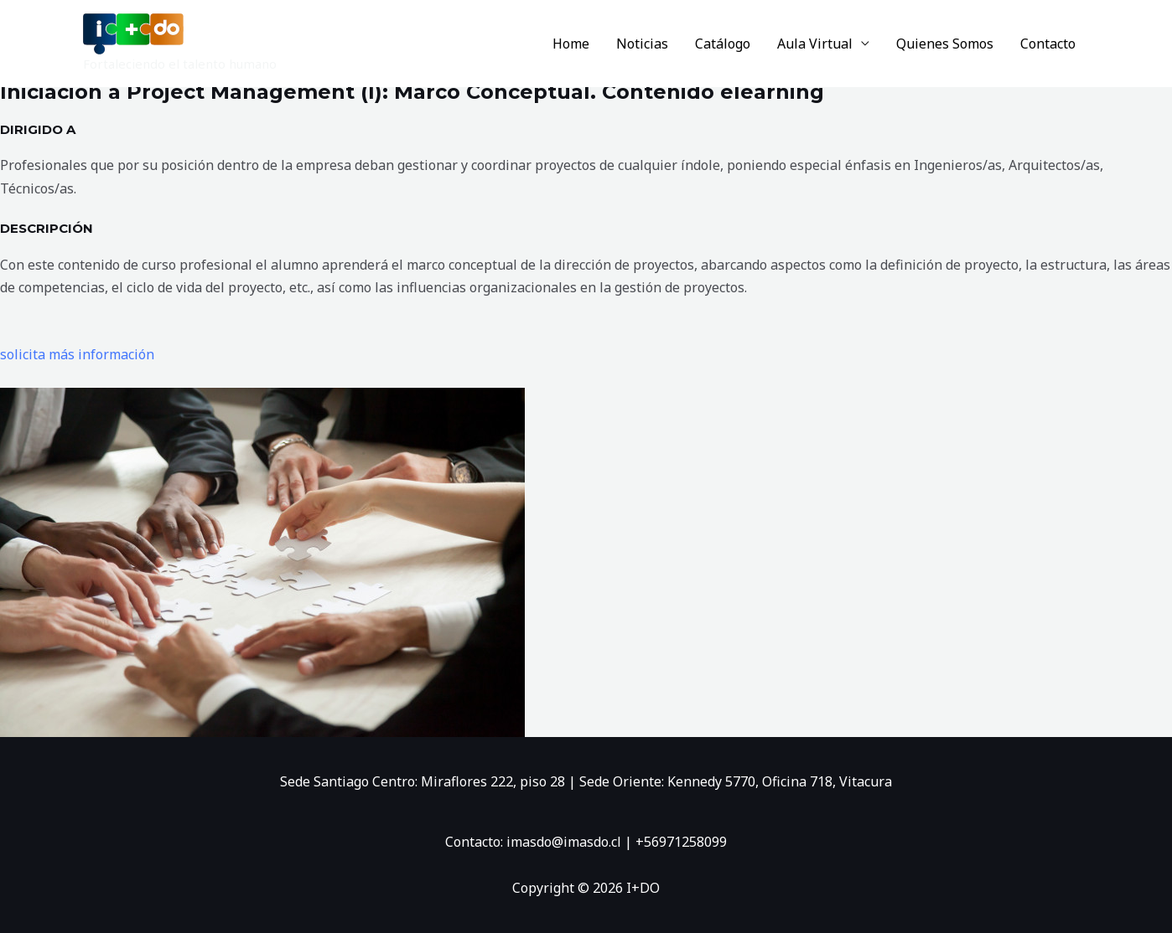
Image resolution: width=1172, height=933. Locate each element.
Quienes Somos (944, 43)
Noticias (642, 43)
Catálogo (722, 43)
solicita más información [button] (77, 354)
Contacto (1048, 43)
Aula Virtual (815, 43)
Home (570, 43)
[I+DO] (133, 32)
